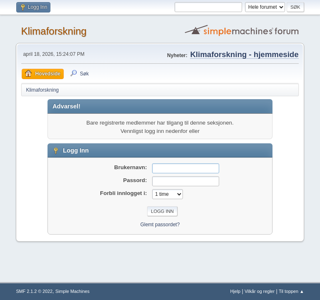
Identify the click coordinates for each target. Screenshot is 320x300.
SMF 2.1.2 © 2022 (34, 291)
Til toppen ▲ (291, 291)
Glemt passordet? (160, 225)
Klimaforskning (53, 31)
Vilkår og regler (260, 291)
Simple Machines (72, 291)
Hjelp (235, 291)
